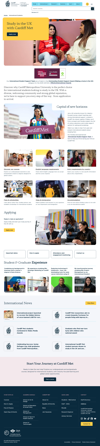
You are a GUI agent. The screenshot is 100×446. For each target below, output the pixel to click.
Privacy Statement (76, 442)
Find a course (50, 379)
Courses (6, 400)
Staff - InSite (66, 404)
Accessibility (67, 442)
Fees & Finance (9, 408)
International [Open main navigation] (44, 4)
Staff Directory (85, 400)
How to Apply (8, 404)
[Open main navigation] (91, 4)
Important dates (12, 253)
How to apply (34, 253)
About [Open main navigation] (78, 4)
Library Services (67, 416)
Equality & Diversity (48, 404)
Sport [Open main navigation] (70, 4)
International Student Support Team (79, 136)
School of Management (27, 412)
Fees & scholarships (11, 200)
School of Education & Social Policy (29, 406)
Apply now (12, 34)
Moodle (64, 408)
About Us (45, 400)
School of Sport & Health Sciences (29, 417)
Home (6, 15)
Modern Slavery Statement (88, 442)
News (44, 408)
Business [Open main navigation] (62, 4)
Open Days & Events (10, 412)
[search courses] (92, 8)
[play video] (34, 121)
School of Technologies (27, 423)
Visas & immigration (43, 200)
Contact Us (86, 424)
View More (90, 303)
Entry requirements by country (78, 169)
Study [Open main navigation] (34, 4)
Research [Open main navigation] (54, 4)
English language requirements (47, 169)
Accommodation (73, 200)
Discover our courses (11, 169)
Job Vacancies (46, 412)
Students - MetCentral (69, 400)
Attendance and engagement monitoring (61, 254)
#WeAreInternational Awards (61, 83)
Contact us (80, 253)
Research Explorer (67, 412)
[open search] (87, 4)
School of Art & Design (28, 400)
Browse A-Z (35, 12)
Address (83, 404)
